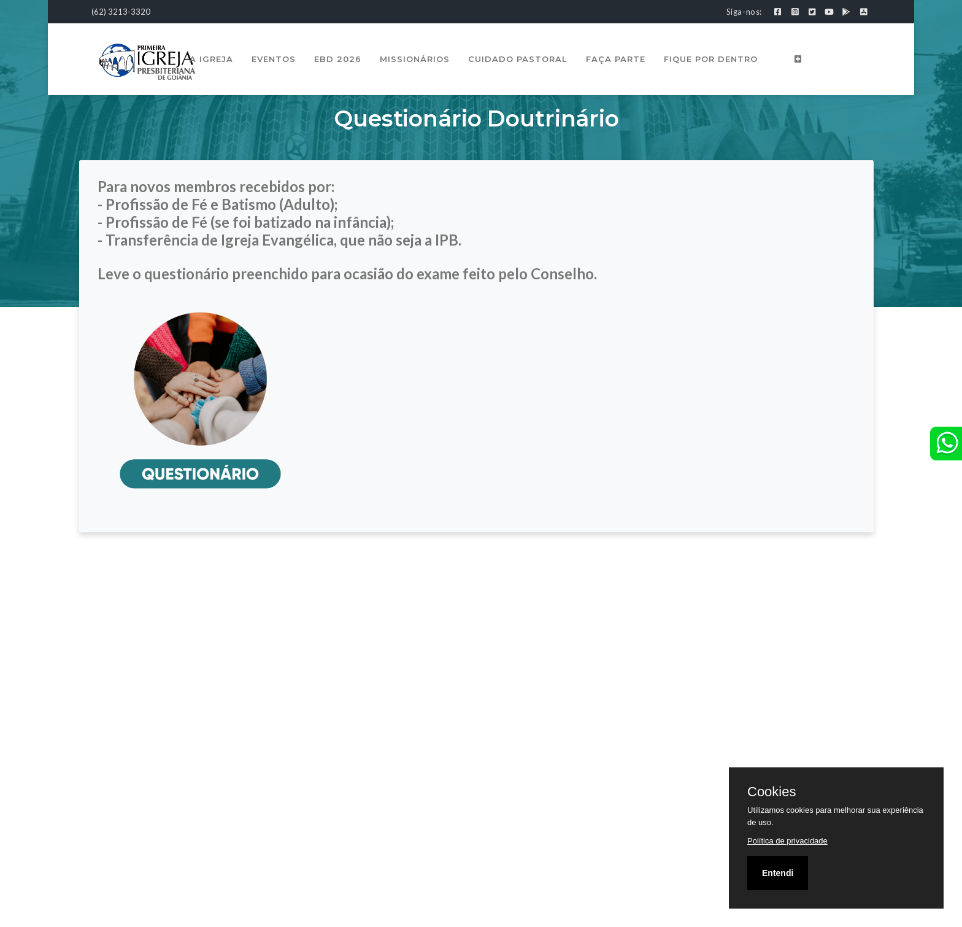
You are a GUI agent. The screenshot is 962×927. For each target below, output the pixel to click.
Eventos (274, 59)
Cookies (771, 792)
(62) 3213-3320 (120, 12)
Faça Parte (616, 59)
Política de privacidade (787, 840)
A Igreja (212, 59)
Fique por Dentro (711, 59)
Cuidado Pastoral (518, 59)
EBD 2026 (338, 59)
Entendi (777, 873)
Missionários (415, 59)
